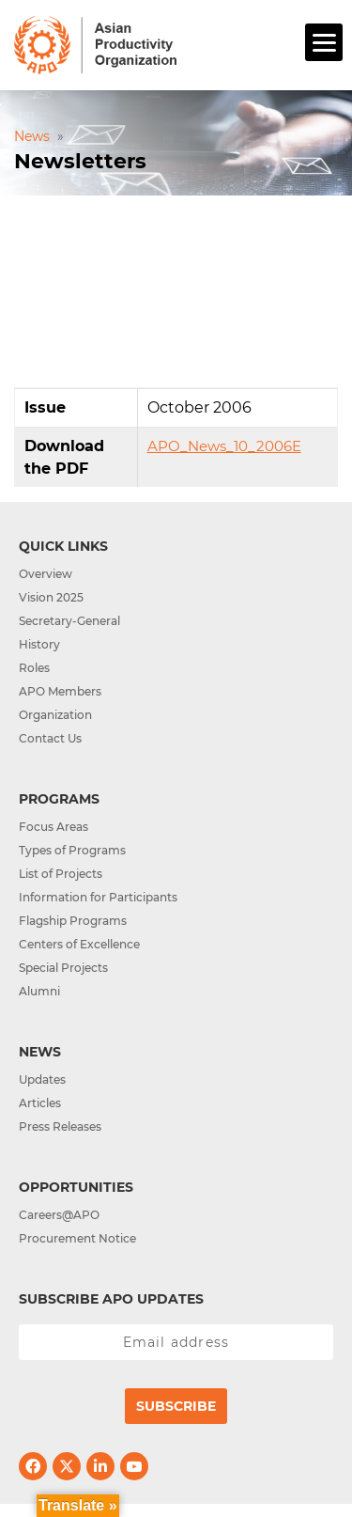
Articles (40, 1103)
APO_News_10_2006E (224, 446)
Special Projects (63, 968)
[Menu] (324, 42)
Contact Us (50, 738)
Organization (55, 715)
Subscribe (176, 1406)
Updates (42, 1079)
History (39, 644)
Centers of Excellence (79, 944)
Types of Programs (72, 850)
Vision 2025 (51, 597)
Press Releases (60, 1126)
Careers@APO (59, 1215)
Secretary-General (69, 621)
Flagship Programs (73, 921)
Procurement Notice (77, 1238)
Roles (34, 668)
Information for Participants (98, 897)
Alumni (39, 991)
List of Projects (60, 874)
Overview (45, 574)
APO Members (60, 691)
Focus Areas (53, 827)
